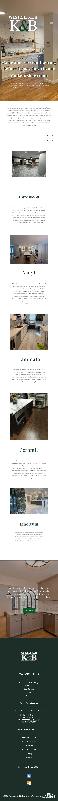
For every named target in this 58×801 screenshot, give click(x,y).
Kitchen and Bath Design (29, 683)
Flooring (29, 695)
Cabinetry (29, 686)
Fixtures (29, 692)
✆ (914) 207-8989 (29, 50)
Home (29, 679)
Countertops (29, 689)
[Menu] (51, 23)
